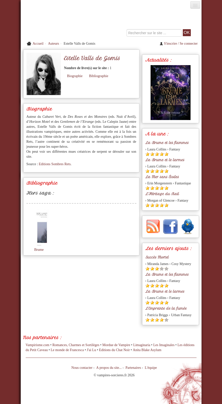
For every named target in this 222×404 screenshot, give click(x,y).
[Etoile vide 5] (166, 269)
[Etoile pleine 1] (147, 154)
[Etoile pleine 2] (152, 154)
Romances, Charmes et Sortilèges (75, 345)
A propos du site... (109, 368)
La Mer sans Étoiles (162, 177)
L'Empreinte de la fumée (166, 308)
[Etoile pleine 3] (157, 154)
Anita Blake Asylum (147, 350)
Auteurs (53, 43)
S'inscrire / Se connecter (179, 43)
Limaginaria (141, 345)
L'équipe (151, 368)
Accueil (38, 43)
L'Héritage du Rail (162, 194)
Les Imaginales (164, 345)
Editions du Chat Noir (114, 350)
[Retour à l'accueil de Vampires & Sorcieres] (49, 23)
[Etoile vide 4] (162, 269)
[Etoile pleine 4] (162, 154)
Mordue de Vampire (116, 345)
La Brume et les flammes (167, 143)
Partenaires (133, 368)
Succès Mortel (157, 257)
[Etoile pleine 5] (166, 154)
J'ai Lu (91, 350)
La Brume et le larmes (165, 160)
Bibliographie (98, 76)
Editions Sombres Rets (55, 164)
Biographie (74, 76)
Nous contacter (81, 368)
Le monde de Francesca (67, 350)
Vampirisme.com (37, 345)
